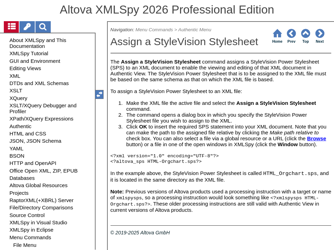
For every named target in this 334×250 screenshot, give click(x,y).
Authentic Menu (194, 29)
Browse (316, 138)
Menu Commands (154, 29)
